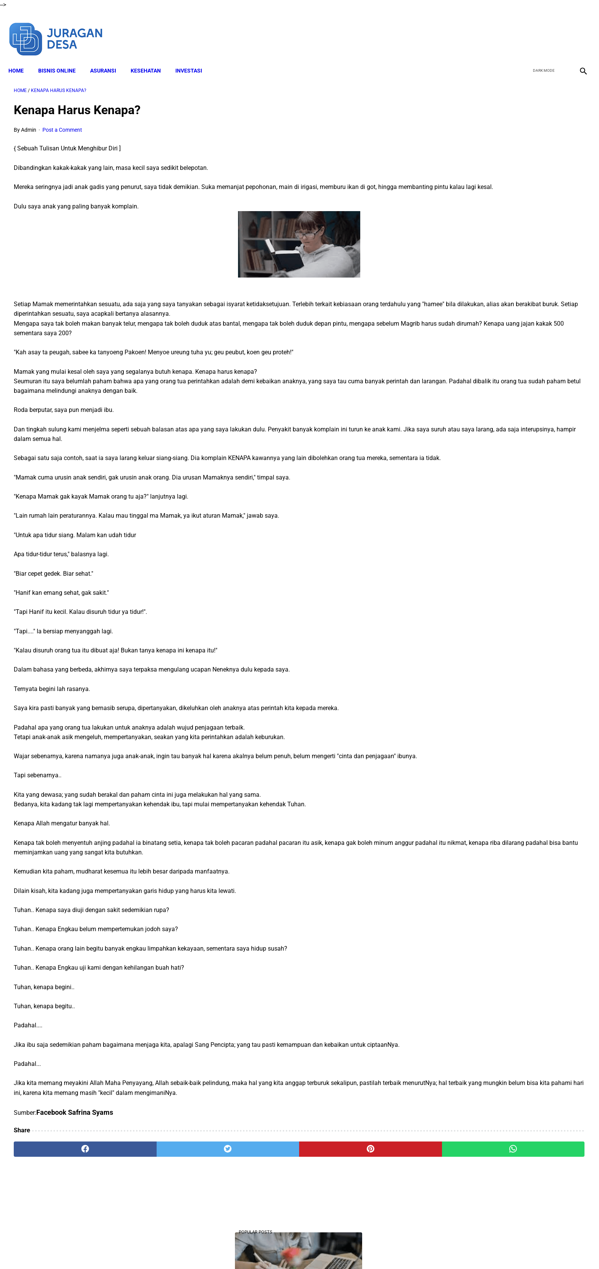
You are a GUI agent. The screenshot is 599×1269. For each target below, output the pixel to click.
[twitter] (541, 29)
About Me (206, 1249)
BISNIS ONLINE (62, 58)
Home (21, 58)
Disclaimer (238, 1249)
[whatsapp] (351, 1179)
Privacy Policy (333, 1249)
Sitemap (394, 1249)
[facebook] (523, 29)
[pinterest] (255, 1179)
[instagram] (577, 29)
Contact (367, 1249)
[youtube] (559, 29)
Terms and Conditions (283, 1249)
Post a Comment (62, 122)
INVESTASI (194, 58)
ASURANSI (108, 58)
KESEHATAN (151, 58)
